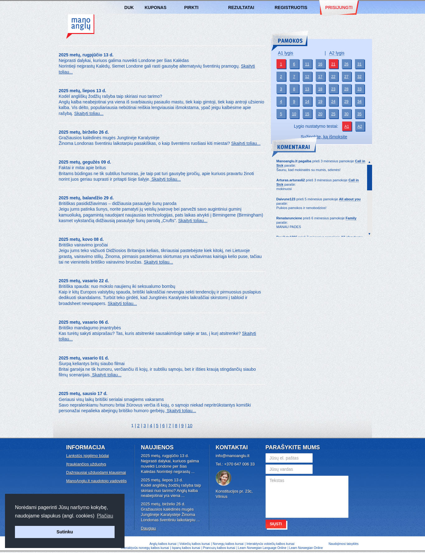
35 (359, 114)
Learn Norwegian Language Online (262, 548)
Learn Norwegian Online (306, 548)
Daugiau (148, 528)
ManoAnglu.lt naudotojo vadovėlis (96, 481)
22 (333, 76)
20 (320, 114)
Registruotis (291, 7)
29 (346, 101)
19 (320, 101)
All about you (350, 199)
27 (346, 76)
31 (359, 64)
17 (320, 76)
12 (307, 76)
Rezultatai (241, 7)
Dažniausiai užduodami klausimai (96, 472)
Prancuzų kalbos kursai (219, 548)
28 (346, 89)
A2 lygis (336, 52)
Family (351, 218)
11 (307, 64)
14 (307, 101)
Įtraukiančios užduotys (86, 464)
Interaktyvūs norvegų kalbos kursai (145, 548)
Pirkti (191, 7)
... (193, 471)
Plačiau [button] (105, 515)
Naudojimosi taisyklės (343, 544)
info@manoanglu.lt (233, 455)
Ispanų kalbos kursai (186, 548)
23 (333, 89)
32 (359, 76)
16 (320, 64)
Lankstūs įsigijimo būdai (87, 455)
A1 (346, 126)
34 (359, 101)
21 (333, 64)
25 (333, 114)
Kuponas (156, 7)
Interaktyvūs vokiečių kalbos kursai (270, 544)
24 (333, 101)
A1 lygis (285, 52)
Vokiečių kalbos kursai (194, 544)
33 (359, 89)
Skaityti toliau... (88, 113)
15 (307, 114)
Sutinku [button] (65, 531)
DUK (129, 7)
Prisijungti (339, 7)
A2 (359, 126)
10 (189, 425)
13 (307, 89)
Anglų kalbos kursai (80, 26)
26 (346, 64)
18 (320, 89)
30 (346, 114)
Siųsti (276, 524)
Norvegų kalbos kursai (228, 544)
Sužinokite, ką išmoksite (324, 136)
